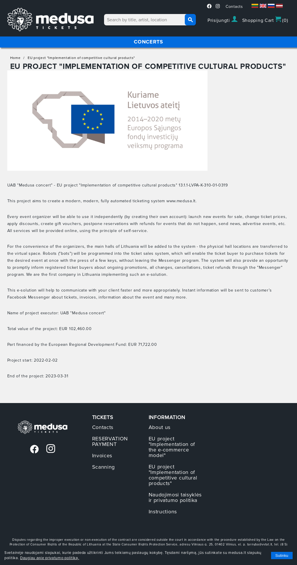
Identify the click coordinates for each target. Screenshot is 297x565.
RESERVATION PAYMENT (110, 441)
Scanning (103, 467)
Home (15, 58)
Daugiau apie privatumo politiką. (49, 558)
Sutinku (281, 555)
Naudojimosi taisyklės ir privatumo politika (175, 497)
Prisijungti (222, 19)
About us (160, 427)
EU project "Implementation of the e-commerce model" (172, 446)
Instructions (163, 511)
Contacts (234, 6)
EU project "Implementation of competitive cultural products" (81, 58)
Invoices (102, 455)
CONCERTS (148, 42)
